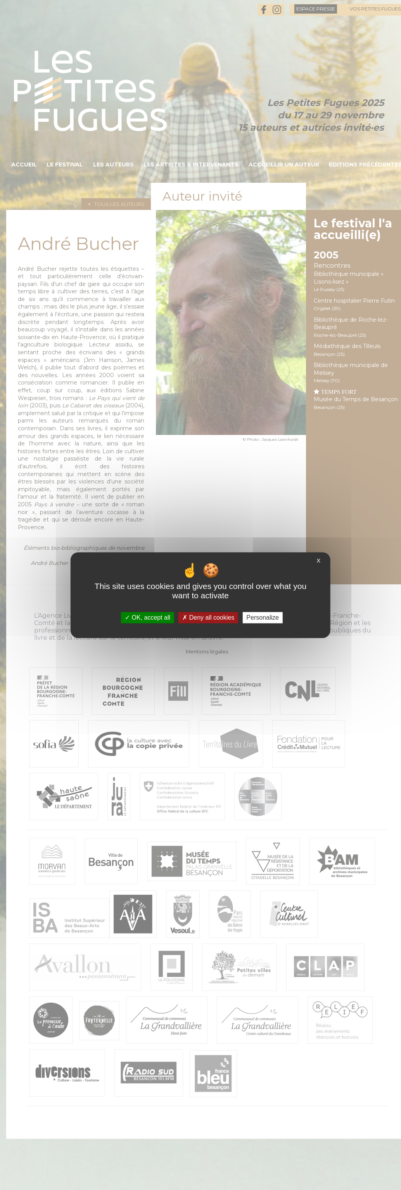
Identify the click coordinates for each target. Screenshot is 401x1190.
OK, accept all (147, 617)
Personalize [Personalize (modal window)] (262, 617)
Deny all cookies (208, 617)
